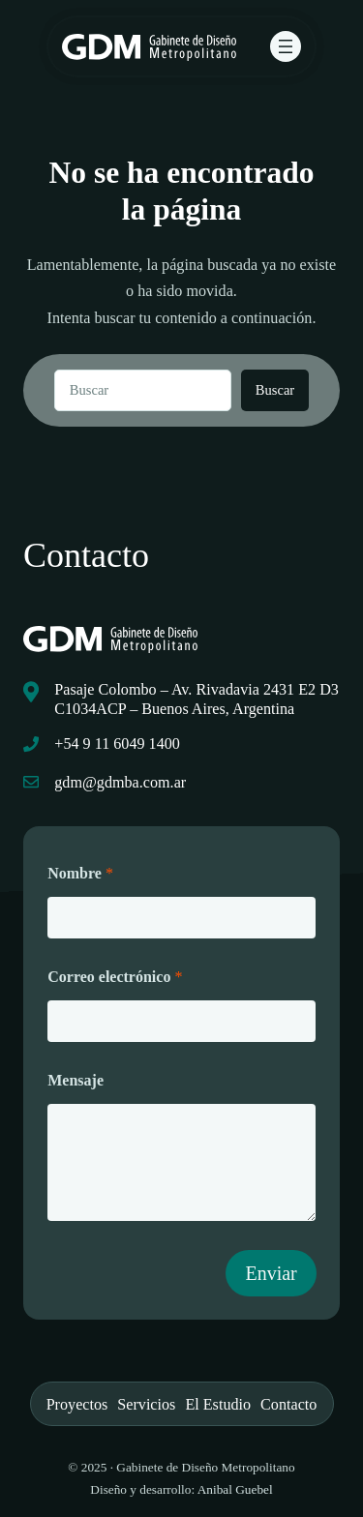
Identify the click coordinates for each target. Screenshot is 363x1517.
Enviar (270, 1273)
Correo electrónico (114, 976)
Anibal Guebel (235, 1489)
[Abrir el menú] (285, 46)
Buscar (275, 390)
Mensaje (75, 1080)
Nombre (80, 873)
